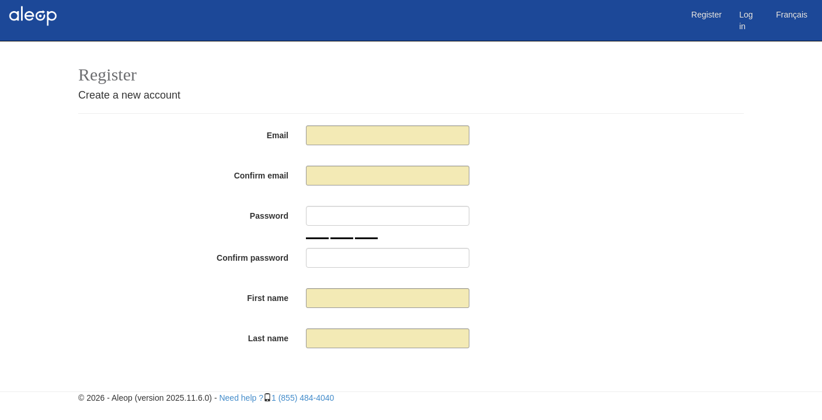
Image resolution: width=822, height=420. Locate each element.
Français (791, 14)
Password (269, 215)
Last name (268, 338)
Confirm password (252, 257)
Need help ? (241, 397)
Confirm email (261, 175)
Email (277, 135)
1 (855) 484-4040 (302, 397)
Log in (746, 20)
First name (267, 298)
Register (706, 14)
